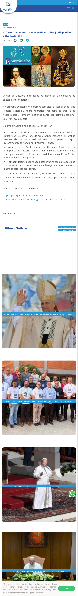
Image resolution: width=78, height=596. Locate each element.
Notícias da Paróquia (67, 226)
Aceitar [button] (67, 588)
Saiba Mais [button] (39, 592)
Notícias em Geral (67, 229)
